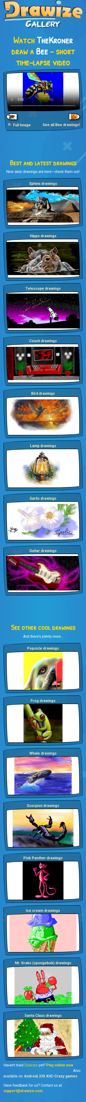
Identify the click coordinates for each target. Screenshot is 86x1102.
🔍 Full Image (19, 125)
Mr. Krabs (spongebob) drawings (43, 963)
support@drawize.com (23, 1091)
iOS (42, 1076)
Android (31, 1076)
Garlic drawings (43, 498)
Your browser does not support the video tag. (43, 91)
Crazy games (65, 1076)
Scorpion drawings (43, 805)
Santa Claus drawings (43, 1015)
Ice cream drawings (43, 910)
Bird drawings (43, 393)
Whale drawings (43, 753)
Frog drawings (43, 701)
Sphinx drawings (43, 183)
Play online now (59, 1065)
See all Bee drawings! (61, 125)
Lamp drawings (43, 446)
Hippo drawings (43, 236)
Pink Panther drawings (43, 858)
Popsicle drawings (43, 648)
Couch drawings (43, 341)
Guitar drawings (43, 551)
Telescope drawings (43, 288)
